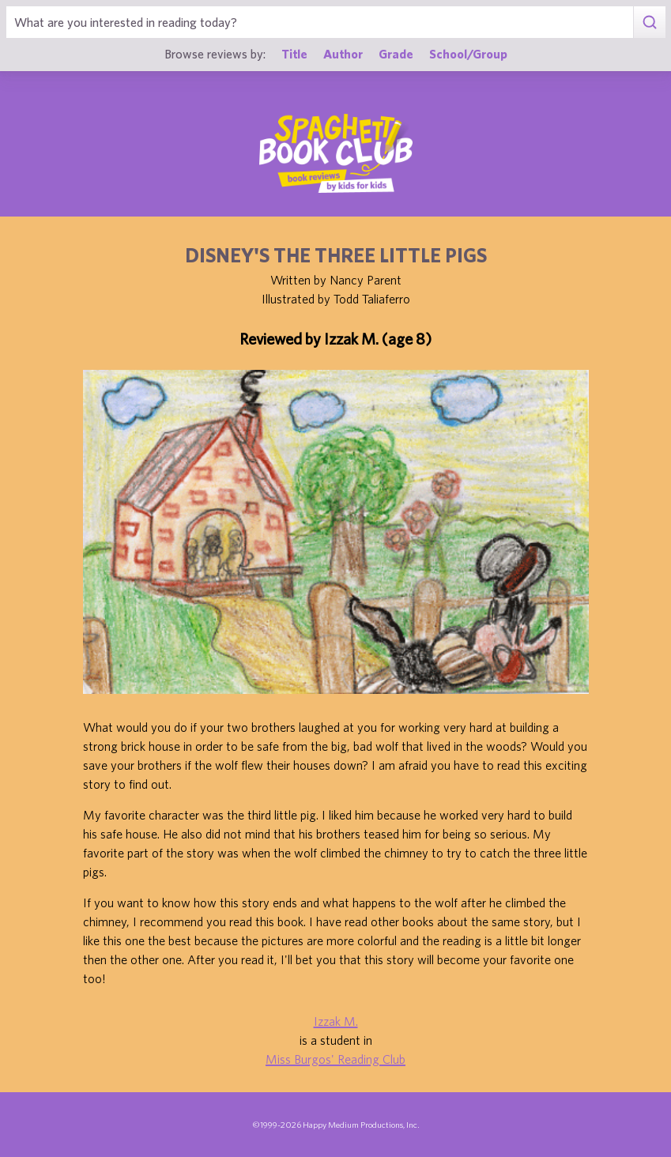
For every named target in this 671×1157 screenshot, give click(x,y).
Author (343, 54)
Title (294, 54)
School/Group (468, 54)
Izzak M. (336, 1021)
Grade (396, 54)
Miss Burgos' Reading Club (335, 1059)
